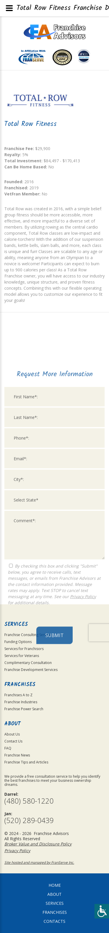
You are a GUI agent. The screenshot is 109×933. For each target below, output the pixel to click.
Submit (54, 728)
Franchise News (17, 755)
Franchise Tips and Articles (26, 762)
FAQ (7, 748)
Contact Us (13, 741)
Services (55, 903)
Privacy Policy (83, 689)
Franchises (54, 912)
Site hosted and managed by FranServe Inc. (39, 862)
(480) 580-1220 (28, 800)
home (55, 885)
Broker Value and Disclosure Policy (38, 844)
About (54, 894)
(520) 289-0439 (28, 820)
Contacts (54, 921)
